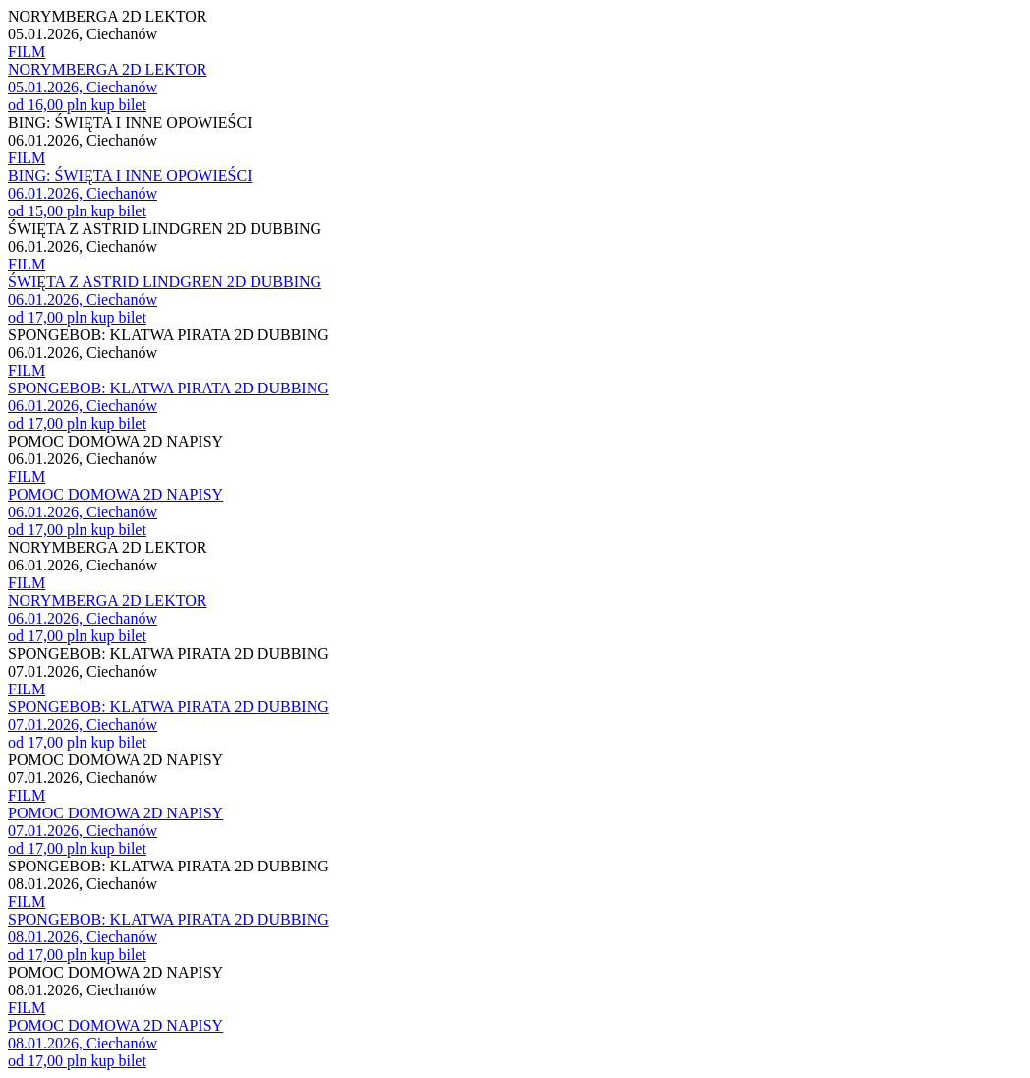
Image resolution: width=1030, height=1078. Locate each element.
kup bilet (117, 104)
